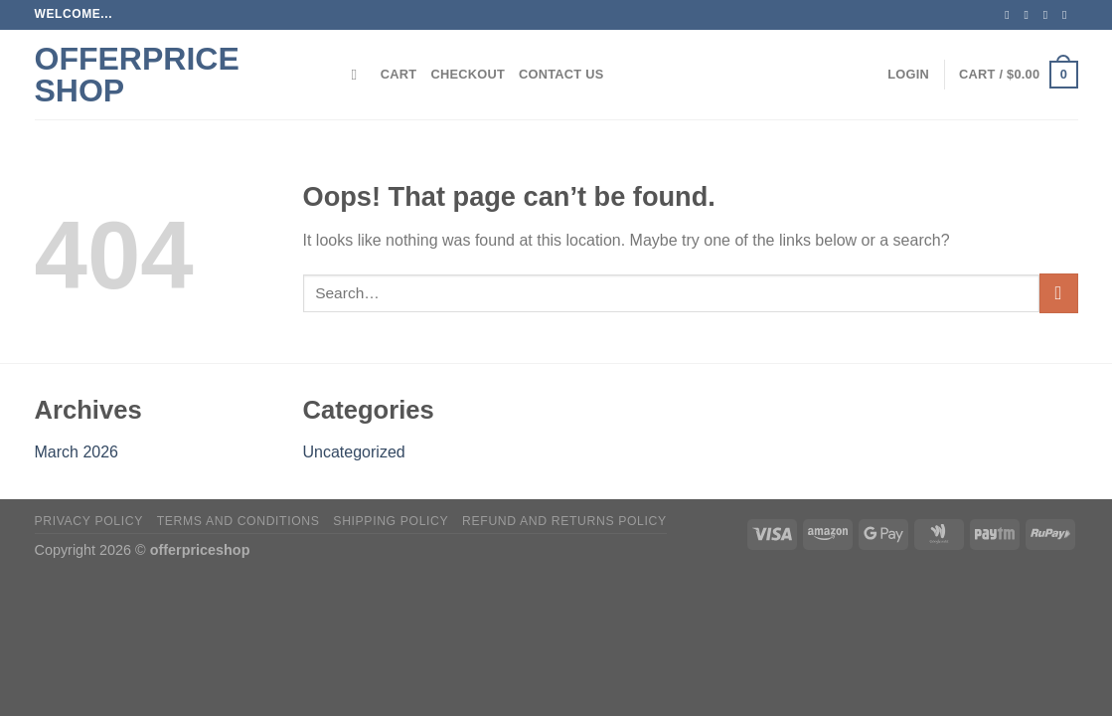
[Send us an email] (1068, 15)
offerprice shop (137, 74)
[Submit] (1058, 292)
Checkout (467, 74)
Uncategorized (354, 452)
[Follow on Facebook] (1011, 15)
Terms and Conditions (238, 521)
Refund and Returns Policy (564, 521)
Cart (399, 74)
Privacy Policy (89, 521)
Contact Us (561, 74)
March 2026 (77, 452)
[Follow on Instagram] (1030, 15)
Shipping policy (390, 521)
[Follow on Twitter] (1049, 15)
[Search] (359, 74)
